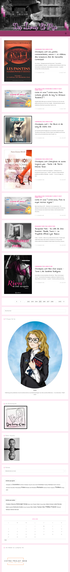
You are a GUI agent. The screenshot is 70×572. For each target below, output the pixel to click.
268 (52, 302)
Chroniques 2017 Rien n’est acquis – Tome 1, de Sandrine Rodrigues (49, 270)
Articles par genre (10, 480)
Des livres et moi (48, 49)
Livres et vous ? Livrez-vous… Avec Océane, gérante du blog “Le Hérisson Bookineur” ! (50, 95)
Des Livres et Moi (10, 33)
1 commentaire (40, 215)
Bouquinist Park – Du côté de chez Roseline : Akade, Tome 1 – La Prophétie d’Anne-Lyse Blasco (49, 231)
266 (44, 302)
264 (36, 302)
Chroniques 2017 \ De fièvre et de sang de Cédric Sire (49, 125)
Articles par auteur (10, 500)
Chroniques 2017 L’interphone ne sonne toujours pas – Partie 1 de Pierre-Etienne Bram (50, 164)
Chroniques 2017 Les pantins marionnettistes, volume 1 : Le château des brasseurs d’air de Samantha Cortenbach (50, 56)
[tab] (10, 480)
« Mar (5, 540)
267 (48, 302)
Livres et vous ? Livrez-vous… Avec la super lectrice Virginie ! (50, 201)
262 (28, 302)
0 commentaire (40, 72)
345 (60, 302)
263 (32, 302)
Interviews (49, 88)
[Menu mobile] (66, 33)
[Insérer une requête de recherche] (35, 310)
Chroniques (38, 49)
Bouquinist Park (39, 226)
